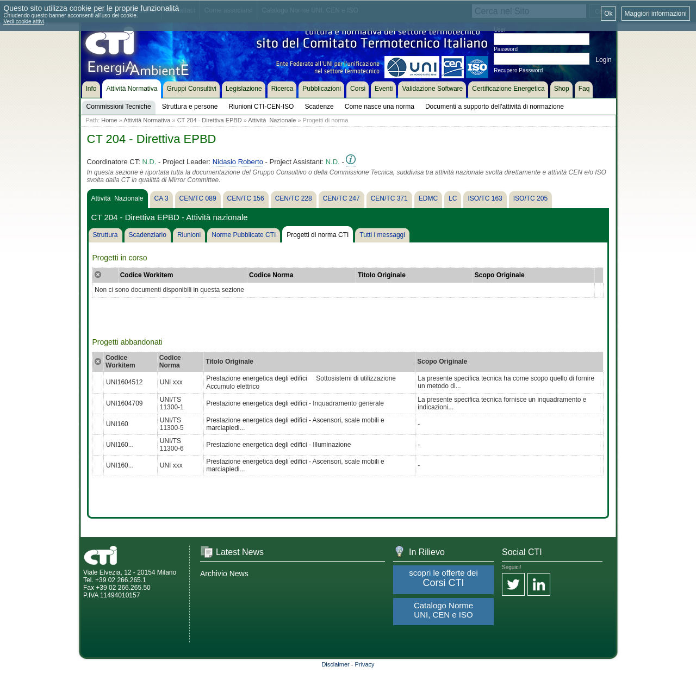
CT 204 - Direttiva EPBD (209, 120)
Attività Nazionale (272, 120)
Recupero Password (518, 70)
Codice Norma (271, 275)
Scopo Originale (500, 275)
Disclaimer (335, 664)
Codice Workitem (146, 275)
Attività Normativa (146, 120)
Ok (608, 13)
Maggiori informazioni (656, 13)
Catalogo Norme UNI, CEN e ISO (443, 610)
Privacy (365, 664)
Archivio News (224, 573)
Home (109, 120)
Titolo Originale (382, 275)
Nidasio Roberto (238, 162)
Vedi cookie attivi (23, 21)
